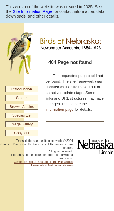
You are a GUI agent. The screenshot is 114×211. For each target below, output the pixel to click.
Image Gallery (22, 124)
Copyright (21, 133)
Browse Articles (22, 107)
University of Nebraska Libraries (52, 165)
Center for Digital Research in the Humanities (43, 162)
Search (21, 98)
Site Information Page (32, 11)
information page (59, 109)
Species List (21, 115)
